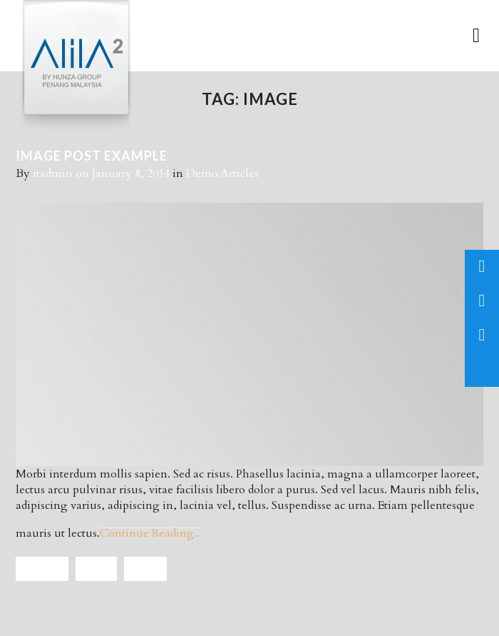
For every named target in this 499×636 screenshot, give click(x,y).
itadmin (53, 173)
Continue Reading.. (150, 533)
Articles (42, 568)
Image (145, 568)
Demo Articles (222, 173)
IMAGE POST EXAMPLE (92, 155)
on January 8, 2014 (124, 173)
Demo (96, 568)
